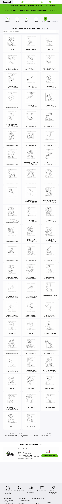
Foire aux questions (8, 500)
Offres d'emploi (7, 501)
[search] (57, 31)
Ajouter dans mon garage (49, 455)
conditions (33, 6)
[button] (10, 453)
